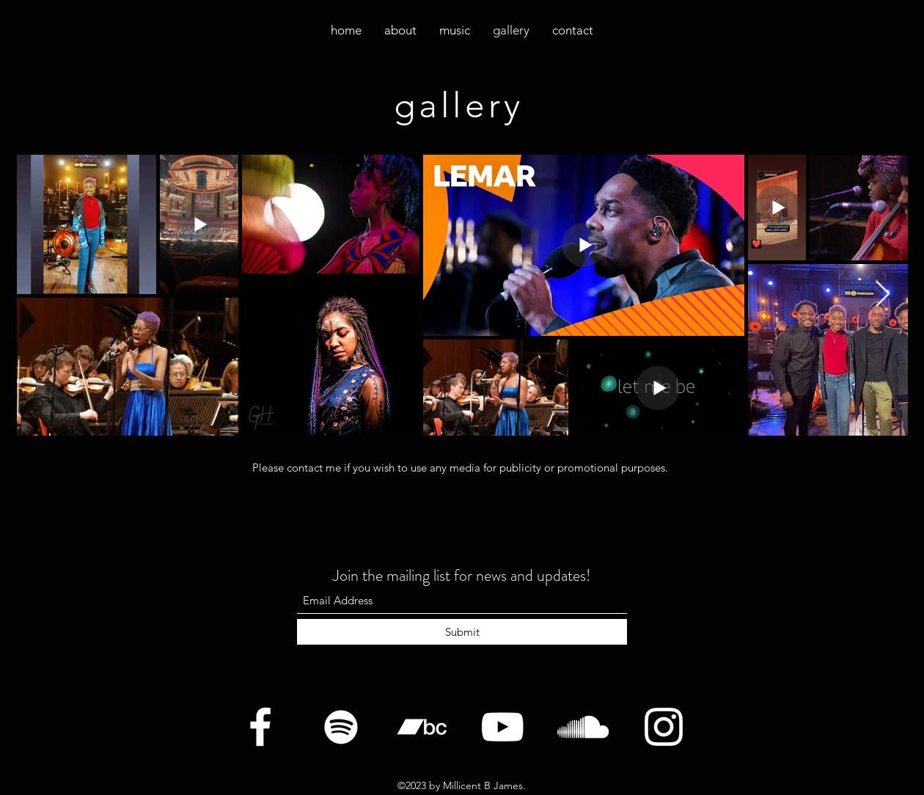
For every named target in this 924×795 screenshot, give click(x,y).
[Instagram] (663, 726)
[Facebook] (260, 726)
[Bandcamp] (421, 726)
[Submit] (462, 632)
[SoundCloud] (583, 726)
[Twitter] (341, 726)
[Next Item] (882, 294)
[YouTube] (502, 726)
